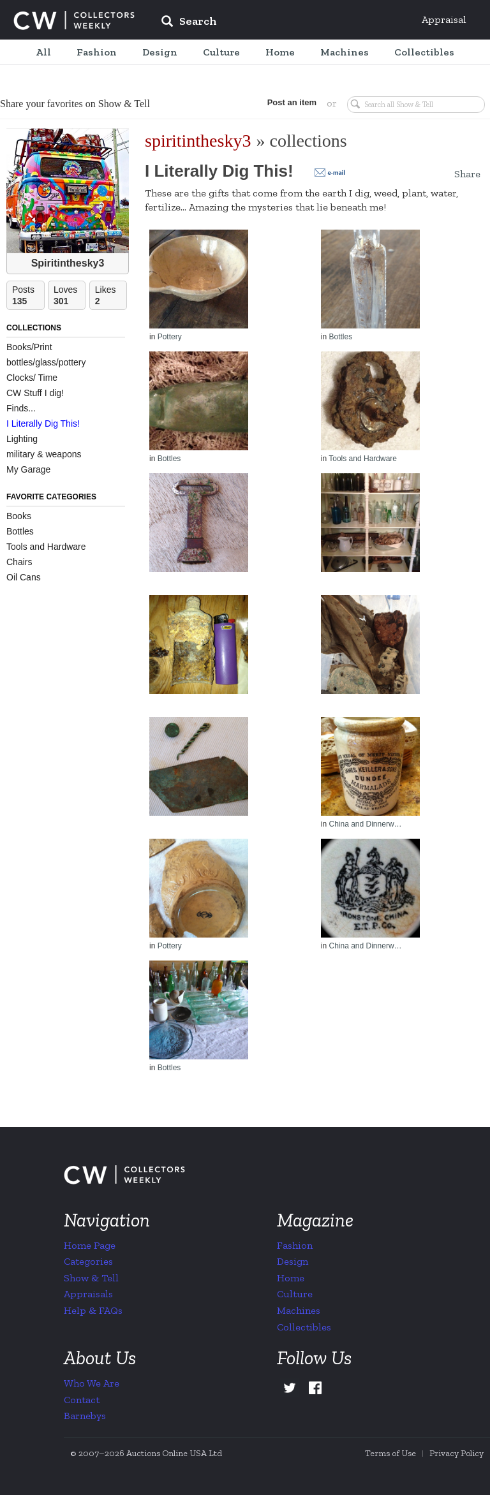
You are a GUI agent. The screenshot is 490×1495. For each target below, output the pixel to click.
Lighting (22, 439)
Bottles (20, 531)
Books (18, 516)
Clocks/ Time (31, 377)
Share (467, 174)
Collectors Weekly (74, 20)
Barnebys (85, 1416)
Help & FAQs (93, 1310)
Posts (28, 295)
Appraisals (88, 1294)
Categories (88, 1261)
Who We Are (91, 1383)
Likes (111, 295)
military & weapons (44, 454)
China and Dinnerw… (365, 824)
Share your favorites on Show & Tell (75, 103)
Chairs (19, 562)
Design (292, 1261)
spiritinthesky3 (198, 141)
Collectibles (304, 1327)
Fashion (295, 1245)
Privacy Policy (456, 1453)
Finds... (21, 408)
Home (290, 1278)
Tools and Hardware (46, 546)
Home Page (89, 1245)
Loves (69, 295)
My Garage (28, 469)
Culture (295, 1294)
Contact (82, 1400)
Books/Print (29, 347)
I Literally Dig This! (43, 423)
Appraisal (444, 19)
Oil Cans (23, 577)
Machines (298, 1310)
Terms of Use (390, 1453)
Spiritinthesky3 (68, 263)
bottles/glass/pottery (46, 362)
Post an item (291, 102)
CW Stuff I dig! (35, 393)
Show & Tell (91, 1278)
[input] (281, 23)
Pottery (170, 336)
